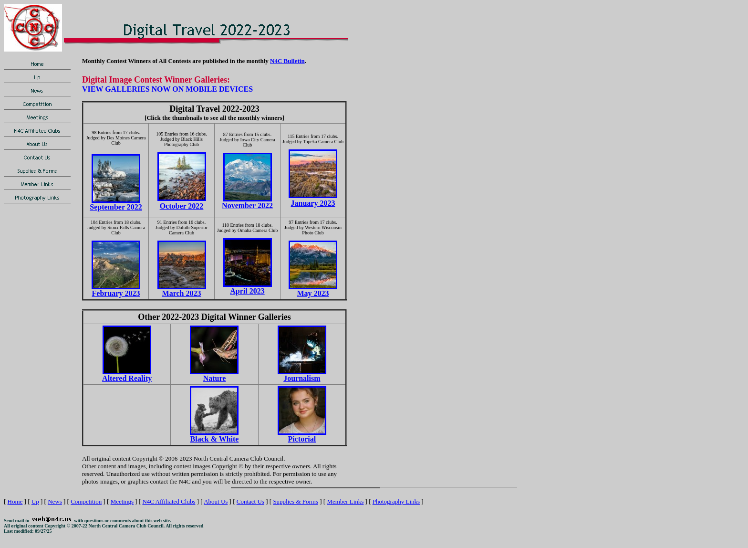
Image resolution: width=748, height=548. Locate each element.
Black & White (214, 439)
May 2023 (313, 293)
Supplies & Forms (295, 501)
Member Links (345, 501)
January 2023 (313, 203)
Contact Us (250, 501)
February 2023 (116, 293)
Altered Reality (127, 378)
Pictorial (302, 439)
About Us (216, 501)
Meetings (122, 501)
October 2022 (182, 206)
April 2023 (247, 291)
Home (15, 501)
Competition (86, 501)
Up (35, 501)
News (55, 501)
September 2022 (116, 207)
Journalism (301, 378)
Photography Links (396, 501)
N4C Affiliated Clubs (168, 501)
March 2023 (181, 293)
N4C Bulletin (287, 60)
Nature (214, 378)
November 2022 (247, 205)
